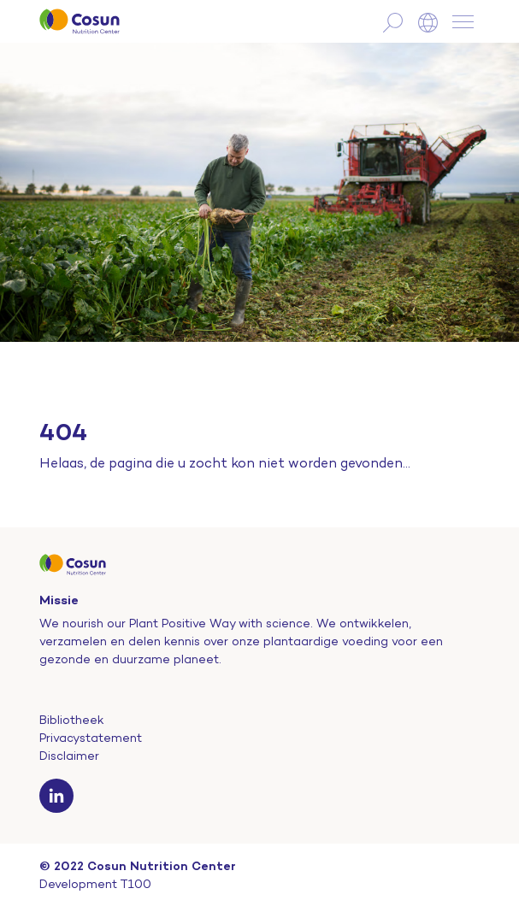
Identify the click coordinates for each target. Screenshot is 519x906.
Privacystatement (90, 737)
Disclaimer (69, 755)
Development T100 (95, 884)
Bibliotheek (71, 720)
